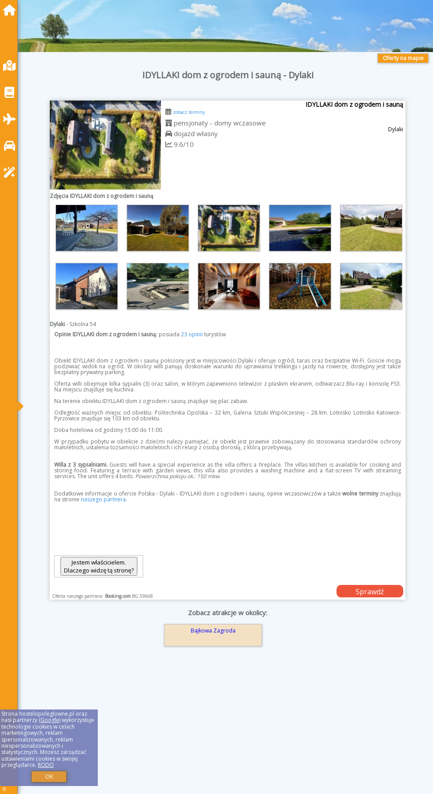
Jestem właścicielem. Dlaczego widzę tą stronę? (99, 566)
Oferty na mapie (403, 58)
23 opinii (192, 334)
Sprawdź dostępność (369, 592)
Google (49, 720)
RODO (46, 765)
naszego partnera (103, 499)
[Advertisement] (228, 732)
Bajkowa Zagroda (213, 630)
